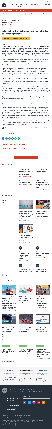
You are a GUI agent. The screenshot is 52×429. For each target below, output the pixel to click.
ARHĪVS (27, 6)
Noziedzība (12, 144)
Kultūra (28, 335)
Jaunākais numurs (42, 378)
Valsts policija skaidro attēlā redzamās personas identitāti (42, 253)
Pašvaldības (12, 354)
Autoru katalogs (42, 380)
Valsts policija (5, 18)
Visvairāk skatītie (9, 379)
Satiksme (11, 336)
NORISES (22, 4)
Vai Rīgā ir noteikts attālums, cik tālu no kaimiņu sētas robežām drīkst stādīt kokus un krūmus (43, 353)
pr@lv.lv (17, 409)
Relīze (8, 22)
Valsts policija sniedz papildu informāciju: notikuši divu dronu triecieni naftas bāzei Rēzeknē (24, 255)
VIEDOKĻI (27, 4)
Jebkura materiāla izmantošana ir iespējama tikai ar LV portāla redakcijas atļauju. (22, 420)
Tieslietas (45, 307)
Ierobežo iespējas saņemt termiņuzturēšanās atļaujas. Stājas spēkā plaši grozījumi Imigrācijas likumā (26, 215)
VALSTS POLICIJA (7, 164)
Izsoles (23, 380)
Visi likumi (7, 381)
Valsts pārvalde (12, 310)
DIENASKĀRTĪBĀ (34, 4)
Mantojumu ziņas (25, 381)
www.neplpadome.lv (21, 124)
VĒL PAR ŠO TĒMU (7, 195)
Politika (28, 304)
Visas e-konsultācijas (9, 361)
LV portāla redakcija (13, 405)
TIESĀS (13, 6)
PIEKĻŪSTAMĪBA (10, 400)
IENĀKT (48, 1)
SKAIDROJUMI (15, 4)
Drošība (15, 22)
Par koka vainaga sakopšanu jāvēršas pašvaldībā (8, 351)
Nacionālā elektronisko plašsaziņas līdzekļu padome (14, 148)
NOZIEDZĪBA (5, 202)
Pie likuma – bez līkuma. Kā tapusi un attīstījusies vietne (42, 328)
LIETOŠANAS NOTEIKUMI (12, 398)
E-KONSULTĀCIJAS (20, 6)
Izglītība (28, 353)
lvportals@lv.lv (14, 408)
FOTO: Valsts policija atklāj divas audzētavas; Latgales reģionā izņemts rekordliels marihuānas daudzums (42, 184)
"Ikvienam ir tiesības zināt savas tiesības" (18, 415)
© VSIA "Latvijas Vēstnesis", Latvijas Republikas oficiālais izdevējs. (19, 421)
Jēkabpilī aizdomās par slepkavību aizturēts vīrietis (42, 171)
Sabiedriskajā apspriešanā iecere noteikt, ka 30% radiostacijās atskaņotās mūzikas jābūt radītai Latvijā (25, 329)
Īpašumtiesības (46, 358)
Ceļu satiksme (29, 184)
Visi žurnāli (41, 381)
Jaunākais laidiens (26, 378)
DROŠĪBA (4, 200)
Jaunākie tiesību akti (10, 377)
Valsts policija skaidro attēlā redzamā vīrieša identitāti (41, 271)
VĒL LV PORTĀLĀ (7, 280)
